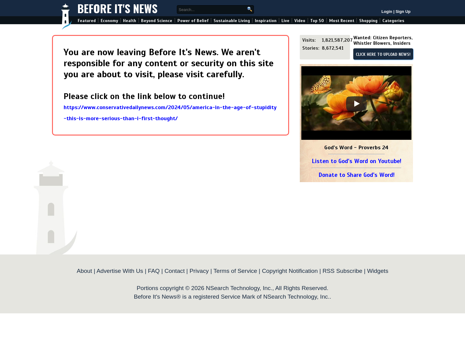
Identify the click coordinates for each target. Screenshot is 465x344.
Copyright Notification (290, 271)
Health (129, 20)
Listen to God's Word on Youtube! (356, 161)
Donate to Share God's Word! (356, 174)
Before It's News (117, 8)
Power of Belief (193, 20)
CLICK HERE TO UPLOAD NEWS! (383, 54)
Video (299, 20)
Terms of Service (235, 271)
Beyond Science (156, 20)
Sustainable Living (232, 20)
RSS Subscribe (342, 271)
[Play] (356, 103)
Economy (109, 20)
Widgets (377, 271)
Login (386, 11)
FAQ (154, 271)
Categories (393, 20)
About (84, 271)
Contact (175, 271)
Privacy (199, 271)
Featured (87, 20)
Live (285, 20)
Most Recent (341, 20)
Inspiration (266, 20)
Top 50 (317, 20)
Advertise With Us (119, 271)
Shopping (368, 20)
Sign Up (403, 11)
